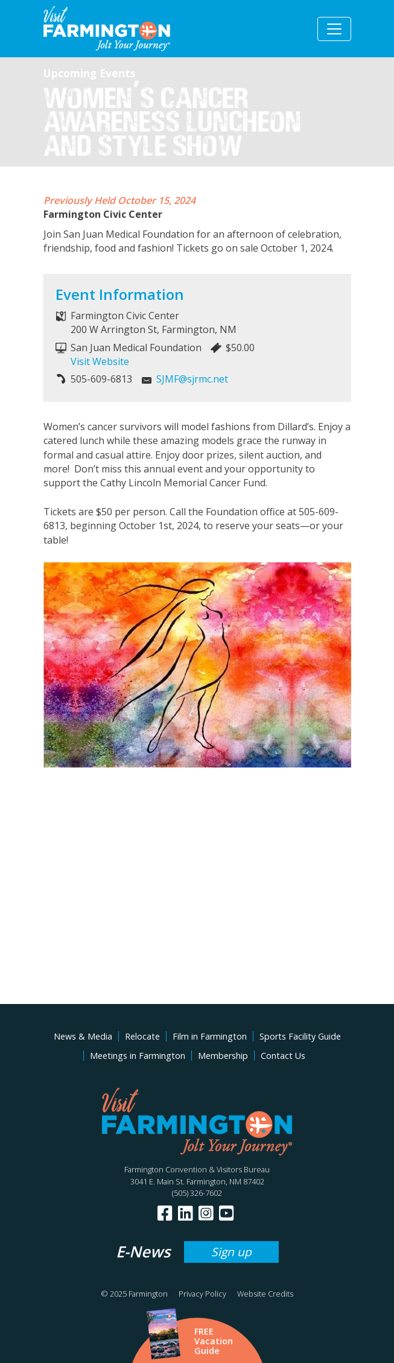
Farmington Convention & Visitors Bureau (197, 1169)
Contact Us (283, 1055)
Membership (223, 1055)
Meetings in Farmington (137, 1055)
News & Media (83, 1036)
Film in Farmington (210, 1036)
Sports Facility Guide (300, 1036)
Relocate (142, 1036)
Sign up (231, 1252)
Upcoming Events (89, 73)
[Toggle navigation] (334, 29)
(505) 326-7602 (197, 1192)
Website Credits (265, 1293)
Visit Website (100, 361)
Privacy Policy (202, 1293)
